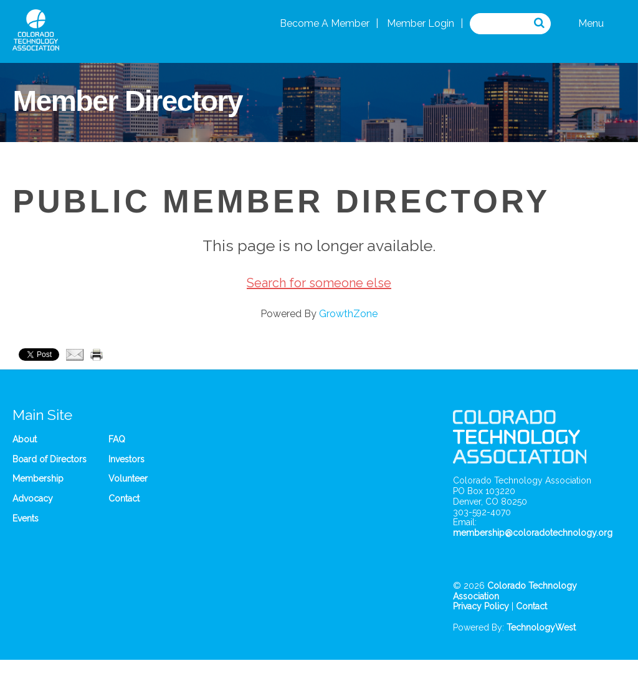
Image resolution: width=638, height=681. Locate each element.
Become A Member (324, 23)
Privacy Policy (481, 606)
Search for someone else (319, 282)
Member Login (420, 23)
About (24, 439)
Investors (126, 459)
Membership (38, 478)
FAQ (116, 439)
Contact (124, 498)
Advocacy (32, 498)
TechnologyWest (541, 627)
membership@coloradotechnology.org (532, 533)
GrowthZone (348, 314)
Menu (591, 23)
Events (25, 518)
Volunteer (128, 478)
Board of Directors (49, 459)
